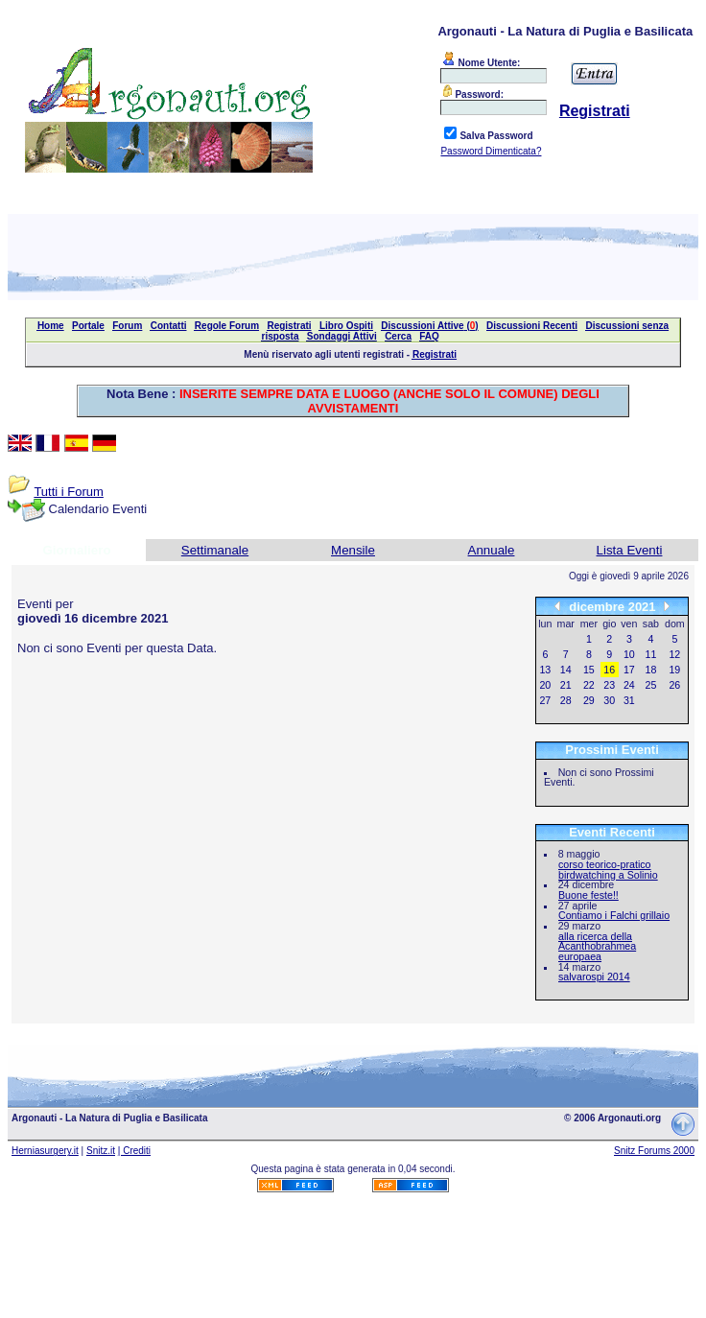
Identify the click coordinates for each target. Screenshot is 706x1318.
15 (589, 669)
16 (609, 669)
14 (566, 669)
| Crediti (134, 1150)
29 (589, 700)
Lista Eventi (630, 550)
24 (629, 685)
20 (545, 685)
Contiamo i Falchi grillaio (614, 915)
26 (674, 685)
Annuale (491, 550)
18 (651, 669)
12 (674, 654)
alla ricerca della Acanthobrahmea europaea (597, 946)
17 (629, 669)
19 (674, 669)
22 (589, 685)
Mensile (353, 550)
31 (629, 700)
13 (545, 669)
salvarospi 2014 (594, 976)
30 (609, 700)
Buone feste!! (588, 895)
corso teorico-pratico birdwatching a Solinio (608, 870)
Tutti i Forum (68, 491)
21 (566, 685)
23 (609, 685)
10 (629, 654)
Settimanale (214, 550)
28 (566, 700)
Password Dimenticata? (490, 151)
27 (545, 700)
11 (651, 654)
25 (651, 685)
